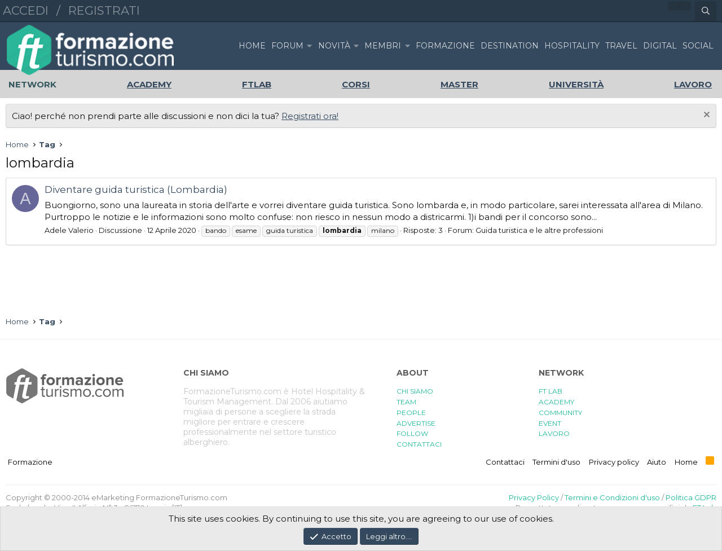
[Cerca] (705, 11)
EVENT (550, 423)
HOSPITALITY (572, 46)
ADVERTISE (416, 423)
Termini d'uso (556, 461)
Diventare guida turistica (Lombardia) (136, 189)
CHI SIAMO (415, 391)
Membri (382, 46)
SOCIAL (698, 46)
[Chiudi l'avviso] (705, 116)
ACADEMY (556, 402)
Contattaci (505, 461)
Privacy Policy (534, 497)
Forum (287, 46)
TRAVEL (621, 46)
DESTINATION (510, 46)
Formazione (30, 461)
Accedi (26, 10)
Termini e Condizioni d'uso (612, 497)
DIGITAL (660, 46)
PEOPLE (411, 412)
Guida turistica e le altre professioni (539, 230)
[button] (309, 46)
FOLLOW (412, 433)
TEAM (406, 402)
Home (252, 46)
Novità (334, 46)
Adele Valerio (69, 230)
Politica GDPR (691, 497)
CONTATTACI (419, 444)
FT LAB (550, 391)
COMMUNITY (560, 412)
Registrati (104, 10)
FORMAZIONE (445, 46)
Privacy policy (614, 461)
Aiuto (656, 461)
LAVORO (554, 433)
